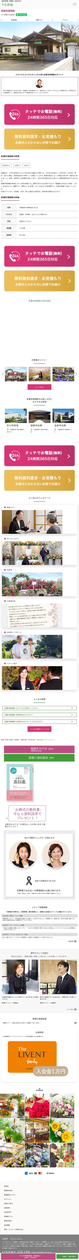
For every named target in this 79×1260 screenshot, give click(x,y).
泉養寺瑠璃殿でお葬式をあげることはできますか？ (24, 721)
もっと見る (39, 387)
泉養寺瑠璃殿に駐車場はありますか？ (19, 715)
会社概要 (7, 1225)
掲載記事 (71, 941)
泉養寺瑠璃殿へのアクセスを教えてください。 (22, 708)
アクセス (65, 20)
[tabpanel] (39, 46)
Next (74, 42)
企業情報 (5, 1239)
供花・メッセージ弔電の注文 (13, 1229)
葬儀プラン (39, 20)
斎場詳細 (14, 20)
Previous (4, 42)
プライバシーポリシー (16, 1239)
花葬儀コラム (8, 1216)
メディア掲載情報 (39, 907)
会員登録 (7, 1208)
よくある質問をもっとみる (39, 729)
